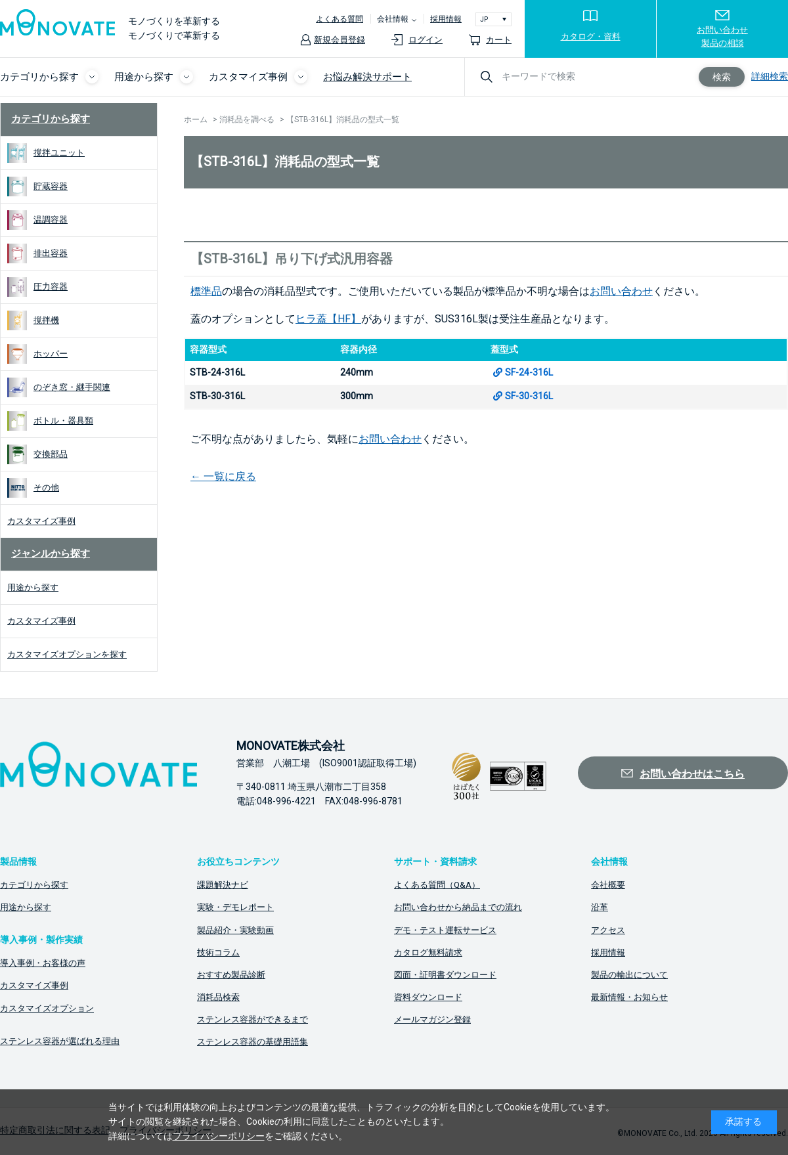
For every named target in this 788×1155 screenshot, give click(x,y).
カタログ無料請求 (428, 952)
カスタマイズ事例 (34, 985)
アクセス (608, 930)
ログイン (425, 40)
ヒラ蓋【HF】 (328, 319)
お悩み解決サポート (367, 77)
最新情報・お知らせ (629, 997)
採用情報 (446, 19)
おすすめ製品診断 (231, 975)
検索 (721, 77)
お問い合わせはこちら (692, 774)
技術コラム (218, 952)
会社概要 (608, 885)
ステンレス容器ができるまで (252, 1019)
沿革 (599, 907)
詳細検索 (769, 76)
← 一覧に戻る (223, 476)
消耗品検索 (218, 997)
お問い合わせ (621, 291)
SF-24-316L (529, 372)
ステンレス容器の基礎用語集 (252, 1042)
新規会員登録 (339, 40)
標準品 (206, 291)
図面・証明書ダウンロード (445, 975)
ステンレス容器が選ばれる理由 (60, 1041)
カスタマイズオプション (47, 1008)
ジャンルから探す (50, 553)
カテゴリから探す (50, 119)
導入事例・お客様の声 (42, 963)
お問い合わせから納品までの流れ (458, 907)
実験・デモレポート (235, 907)
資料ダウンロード (428, 997)
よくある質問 (339, 19)
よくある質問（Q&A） (437, 885)
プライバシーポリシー (219, 1136)
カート (499, 40)
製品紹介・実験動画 (235, 930)
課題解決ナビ (222, 885)
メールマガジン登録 (432, 1019)
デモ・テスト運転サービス (445, 930)
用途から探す (25, 907)
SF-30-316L (529, 396)
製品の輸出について (629, 975)
